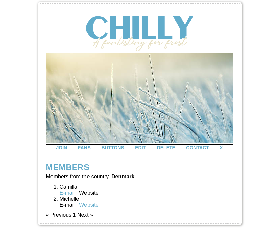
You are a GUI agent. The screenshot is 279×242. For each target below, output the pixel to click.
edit (140, 147)
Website (89, 205)
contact (197, 147)
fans (84, 147)
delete (166, 147)
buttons (112, 147)
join (61, 147)
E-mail (67, 193)
